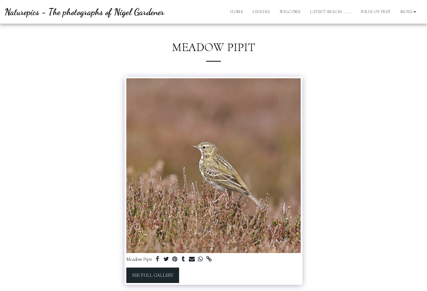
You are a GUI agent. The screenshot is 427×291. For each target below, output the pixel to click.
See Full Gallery (152, 275)
